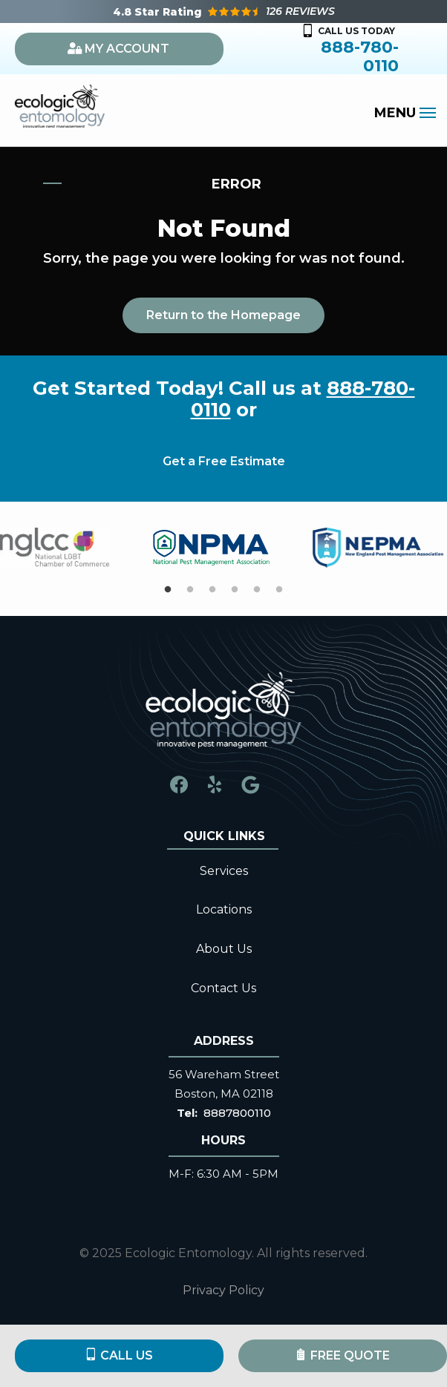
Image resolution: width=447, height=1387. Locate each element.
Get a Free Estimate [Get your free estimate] (224, 461)
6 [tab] (279, 590)
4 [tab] (234, 590)
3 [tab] (212, 590)
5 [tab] (256, 590)
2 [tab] (190, 590)
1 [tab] (167, 590)
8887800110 (237, 1113)
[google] (250, 783)
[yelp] (215, 783)
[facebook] (179, 783)
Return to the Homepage (223, 315)
